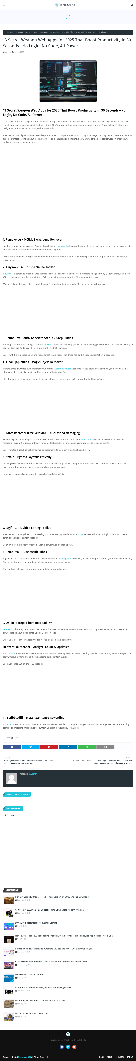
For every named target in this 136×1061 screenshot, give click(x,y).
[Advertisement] (68, 167)
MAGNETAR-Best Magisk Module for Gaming (36, 923)
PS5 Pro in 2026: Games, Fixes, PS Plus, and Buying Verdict (43, 987)
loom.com (86, 439)
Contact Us (120, 1057)
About (109, 1057)
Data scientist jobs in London (29, 974)
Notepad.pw (9, 629)
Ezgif (80, 534)
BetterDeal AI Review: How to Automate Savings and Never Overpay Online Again (54, 948)
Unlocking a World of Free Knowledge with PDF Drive (40, 1000)
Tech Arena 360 (24, 1057)
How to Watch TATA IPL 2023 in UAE (32, 1013)
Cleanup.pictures (63, 368)
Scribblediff (8, 724)
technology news (17, 32)
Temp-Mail (66, 558)
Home (7, 32)
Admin (8, 52)
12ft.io (45, 463)
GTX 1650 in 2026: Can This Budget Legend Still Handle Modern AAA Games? (51, 910)
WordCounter (9, 653)
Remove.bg (63, 246)
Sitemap (130, 1057)
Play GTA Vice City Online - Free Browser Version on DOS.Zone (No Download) (52, 897)
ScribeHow (47, 344)
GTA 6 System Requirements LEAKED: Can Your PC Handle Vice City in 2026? (51, 961)
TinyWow (7, 273)
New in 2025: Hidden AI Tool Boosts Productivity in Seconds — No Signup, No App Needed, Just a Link (64, 936)
